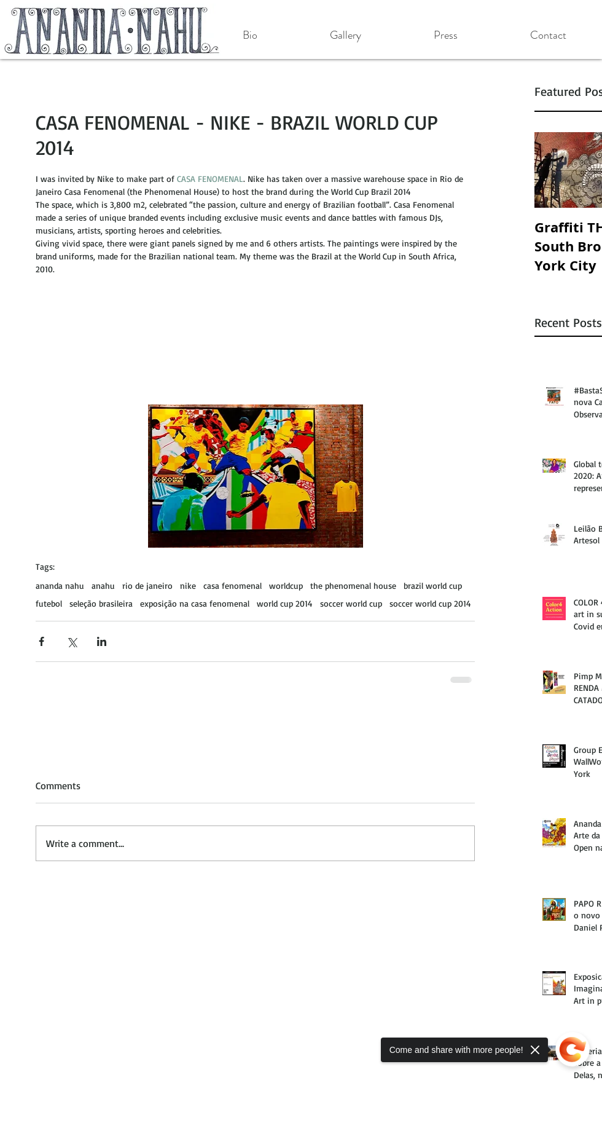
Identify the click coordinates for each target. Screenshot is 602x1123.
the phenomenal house (353, 585)
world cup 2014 (285, 603)
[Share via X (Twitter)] (71, 641)
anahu (103, 585)
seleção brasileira (101, 603)
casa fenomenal (232, 585)
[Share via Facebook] (41, 641)
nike (188, 585)
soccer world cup (351, 603)
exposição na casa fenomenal (194, 603)
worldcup (286, 585)
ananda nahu (60, 585)
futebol (49, 603)
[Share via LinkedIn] (102, 641)
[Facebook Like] (85, 933)
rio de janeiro (147, 585)
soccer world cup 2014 (430, 603)
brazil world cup (433, 585)
